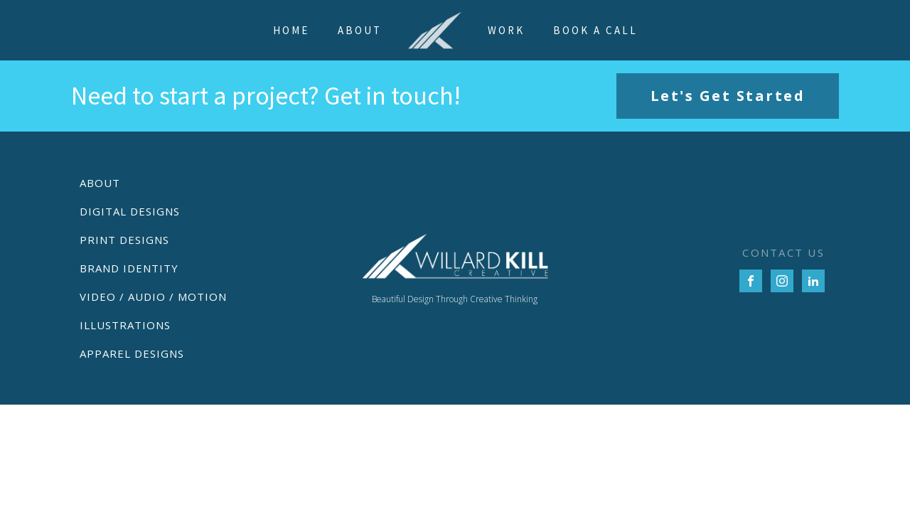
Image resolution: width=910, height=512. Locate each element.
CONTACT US (783, 252)
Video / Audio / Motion (153, 296)
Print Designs (124, 240)
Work (506, 30)
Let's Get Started (728, 95)
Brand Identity (129, 268)
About (360, 30)
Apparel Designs (132, 353)
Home (291, 30)
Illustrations (125, 325)
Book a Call (595, 30)
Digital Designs (130, 211)
